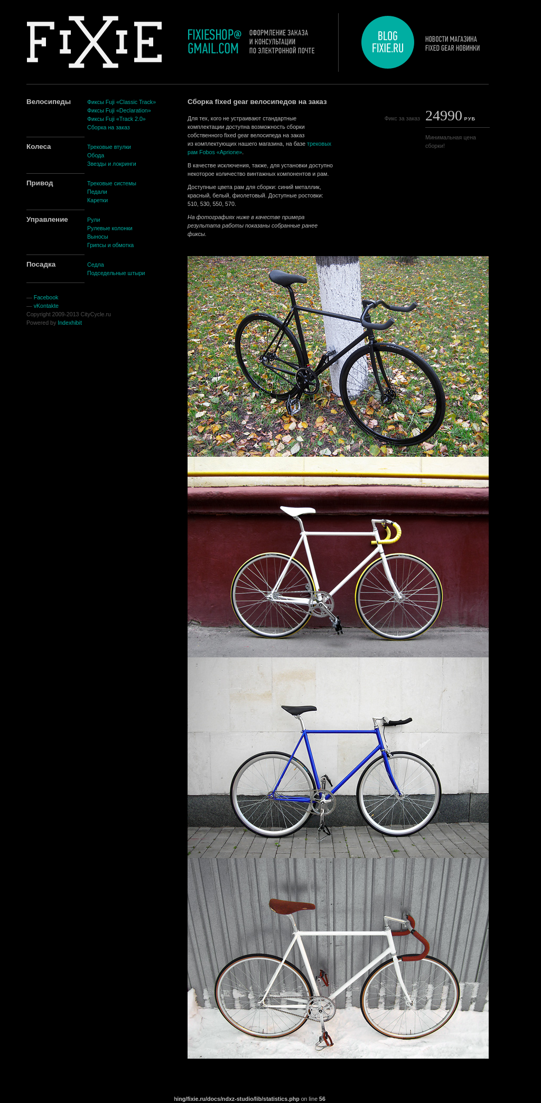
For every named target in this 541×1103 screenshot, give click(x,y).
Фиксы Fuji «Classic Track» (121, 102)
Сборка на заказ (108, 127)
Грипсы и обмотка (110, 245)
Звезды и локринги (111, 164)
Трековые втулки (109, 147)
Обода (95, 155)
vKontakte (46, 306)
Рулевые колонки (110, 228)
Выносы (97, 236)
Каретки (97, 200)
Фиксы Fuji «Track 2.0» (116, 119)
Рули (93, 219)
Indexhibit (70, 322)
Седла (95, 264)
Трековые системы (111, 183)
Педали (97, 191)
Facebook (46, 297)
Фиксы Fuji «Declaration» (119, 110)
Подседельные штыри (116, 273)
